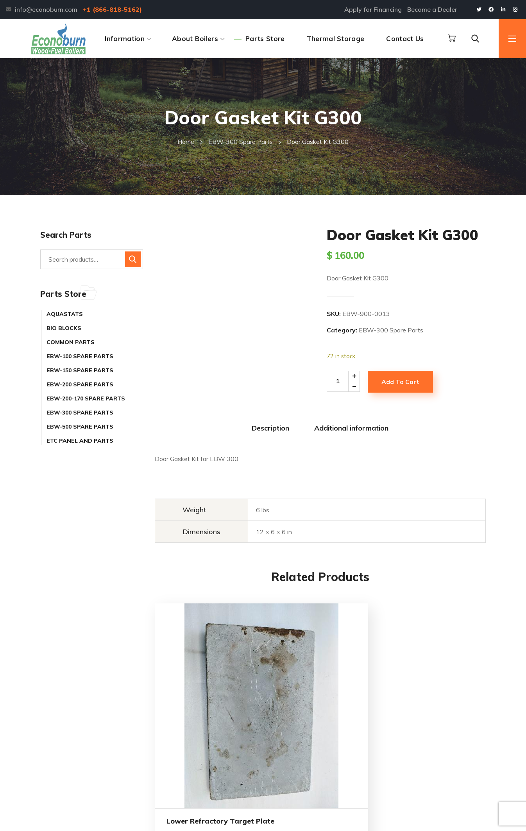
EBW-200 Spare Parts (80, 384)
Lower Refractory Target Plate (188, 726)
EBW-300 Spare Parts (240, 141)
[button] (452, 38)
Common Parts (71, 342)
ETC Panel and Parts (80, 440)
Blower (436, 668)
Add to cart (400, 382)
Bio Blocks (64, 328)
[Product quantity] (346, 381)
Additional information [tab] (351, 428)
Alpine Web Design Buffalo (225, 817)
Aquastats (65, 314)
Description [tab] (270, 428)
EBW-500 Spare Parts (80, 426)
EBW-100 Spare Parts (80, 356)
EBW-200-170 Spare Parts (86, 398)
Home (185, 141)
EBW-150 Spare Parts (80, 370)
